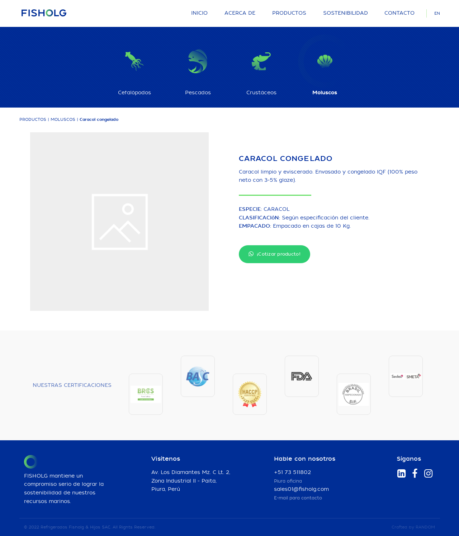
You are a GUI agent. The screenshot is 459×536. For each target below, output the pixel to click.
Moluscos (63, 119)
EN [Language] (437, 13)
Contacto (399, 13)
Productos (289, 13)
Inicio (199, 13)
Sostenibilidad (345, 13)
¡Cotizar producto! (275, 254)
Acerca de (239, 13)
